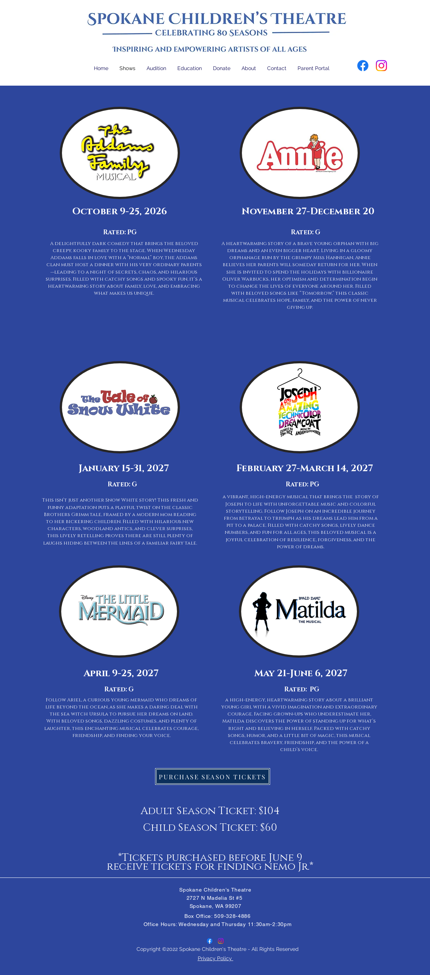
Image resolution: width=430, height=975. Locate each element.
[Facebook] (362, 65)
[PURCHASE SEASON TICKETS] (212, 776)
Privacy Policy (215, 958)
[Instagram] (381, 65)
